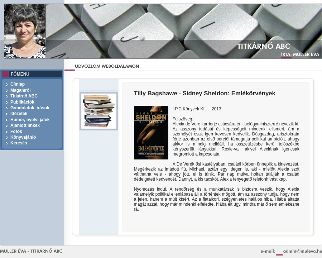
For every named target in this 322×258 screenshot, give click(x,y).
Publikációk (22, 102)
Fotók (16, 131)
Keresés (18, 142)
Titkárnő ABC (24, 96)
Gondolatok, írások (29, 107)
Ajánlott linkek (25, 125)
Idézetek (18, 113)
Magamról (20, 90)
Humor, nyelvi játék (29, 119)
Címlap (17, 84)
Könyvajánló (23, 137)
